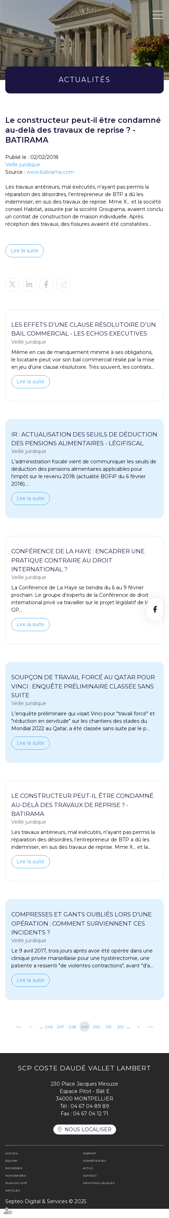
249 (85, 1036)
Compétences (94, 1170)
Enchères (14, 1177)
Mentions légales (99, 1192)
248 (72, 1036)
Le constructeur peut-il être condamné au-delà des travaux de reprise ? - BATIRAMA (83, 814)
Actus (88, 1177)
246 (49, 1036)
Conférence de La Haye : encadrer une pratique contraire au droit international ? (78, 569)
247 (60, 1036)
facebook (155, 609)
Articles (12, 1199)
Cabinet (89, 1162)
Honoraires (15, 1184)
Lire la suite (24, 250)
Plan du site (16, 1192)
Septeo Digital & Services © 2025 (45, 1210)
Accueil (11, 1162)
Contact (90, 1184)
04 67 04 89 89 (90, 1115)
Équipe (11, 1170)
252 (120, 1036)
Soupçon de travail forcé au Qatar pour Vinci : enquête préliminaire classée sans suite (83, 695)
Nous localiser (88, 1139)
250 (97, 1036)
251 (108, 1036)
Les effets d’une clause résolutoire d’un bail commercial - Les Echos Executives (84, 329)
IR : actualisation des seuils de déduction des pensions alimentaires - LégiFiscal (79, 443)
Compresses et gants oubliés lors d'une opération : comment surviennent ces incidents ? (81, 932)
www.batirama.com (50, 172)
